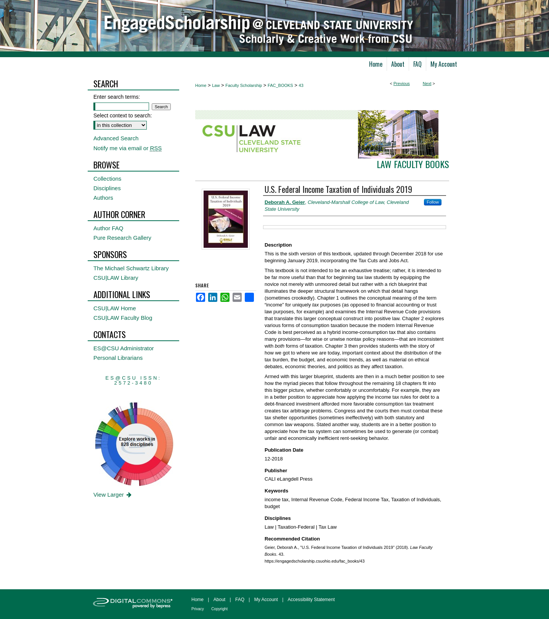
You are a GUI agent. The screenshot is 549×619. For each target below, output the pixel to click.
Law (216, 85)
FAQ (239, 599)
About (219, 599)
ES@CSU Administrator (123, 348)
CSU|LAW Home (114, 308)
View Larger (113, 494)
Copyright (219, 609)
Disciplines (107, 188)
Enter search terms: (116, 97)
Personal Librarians (118, 357)
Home (200, 85)
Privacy (197, 609)
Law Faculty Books (413, 164)
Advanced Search (115, 138)
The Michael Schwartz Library (131, 268)
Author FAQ (108, 228)
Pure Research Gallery (122, 237)
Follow (433, 202)
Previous (401, 83)
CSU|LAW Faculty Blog (122, 317)
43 (301, 85)
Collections (107, 178)
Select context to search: (122, 115)
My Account (266, 599)
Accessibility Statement (311, 599)
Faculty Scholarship (243, 85)
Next (427, 83)
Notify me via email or (127, 148)
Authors (103, 197)
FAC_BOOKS (280, 85)
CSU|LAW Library (115, 277)
